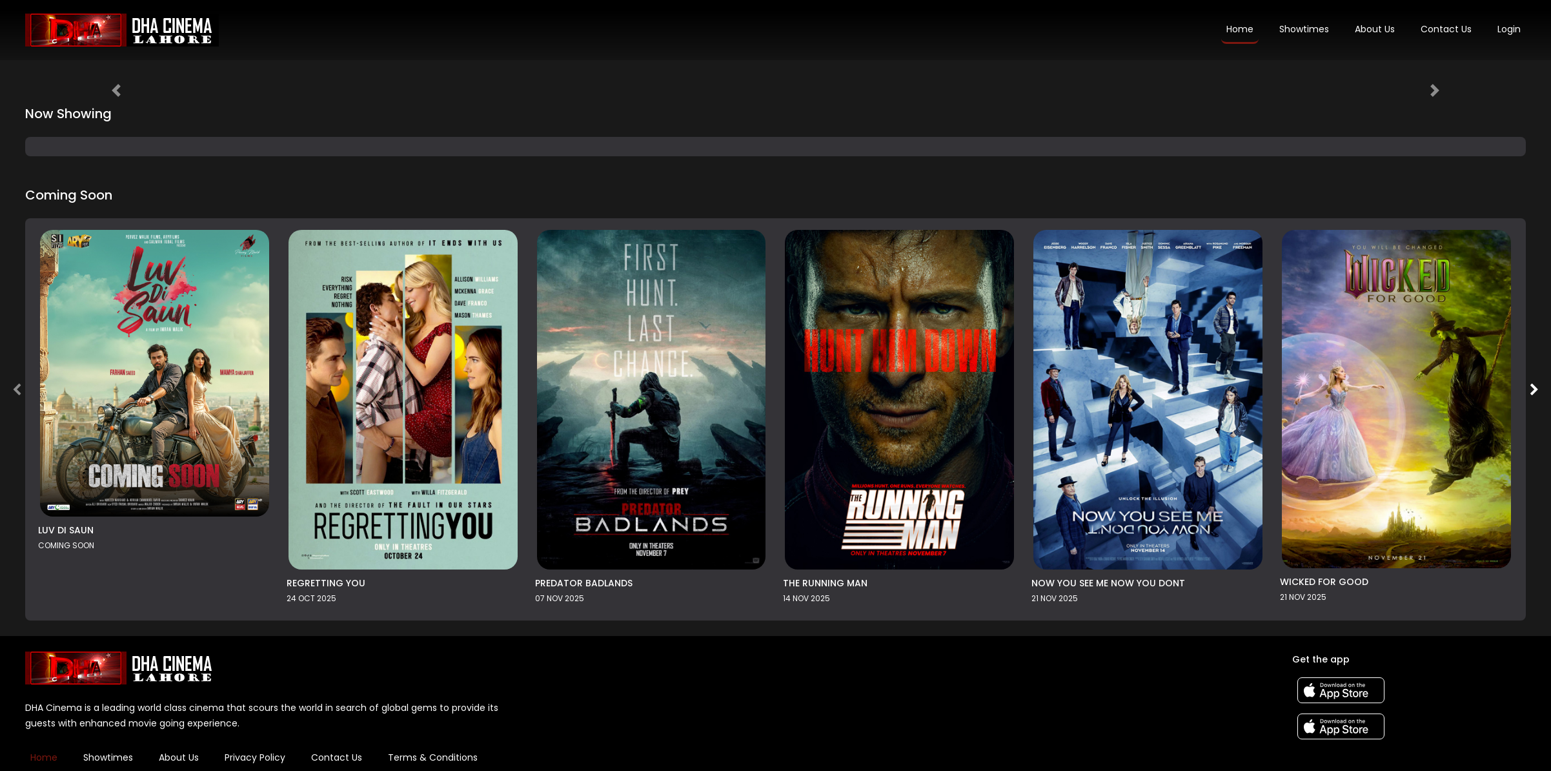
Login (1509, 29)
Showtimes (1304, 29)
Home (1239, 29)
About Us (1375, 29)
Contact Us (1446, 29)
